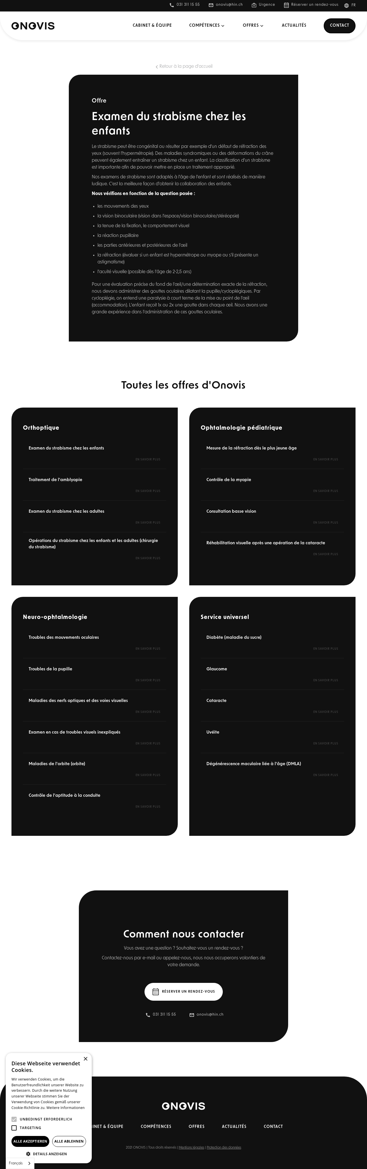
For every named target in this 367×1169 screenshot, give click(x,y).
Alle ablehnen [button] (69, 1141)
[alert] (49, 1108)
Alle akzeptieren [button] (30, 1141)
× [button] (85, 1059)
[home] (32, 26)
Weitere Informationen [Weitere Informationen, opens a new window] (65, 1107)
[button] (352, 5)
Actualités (294, 26)
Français (16, 1163)
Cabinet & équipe (152, 26)
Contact (339, 26)
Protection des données (224, 1147)
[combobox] (20, 1163)
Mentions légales (191, 1147)
